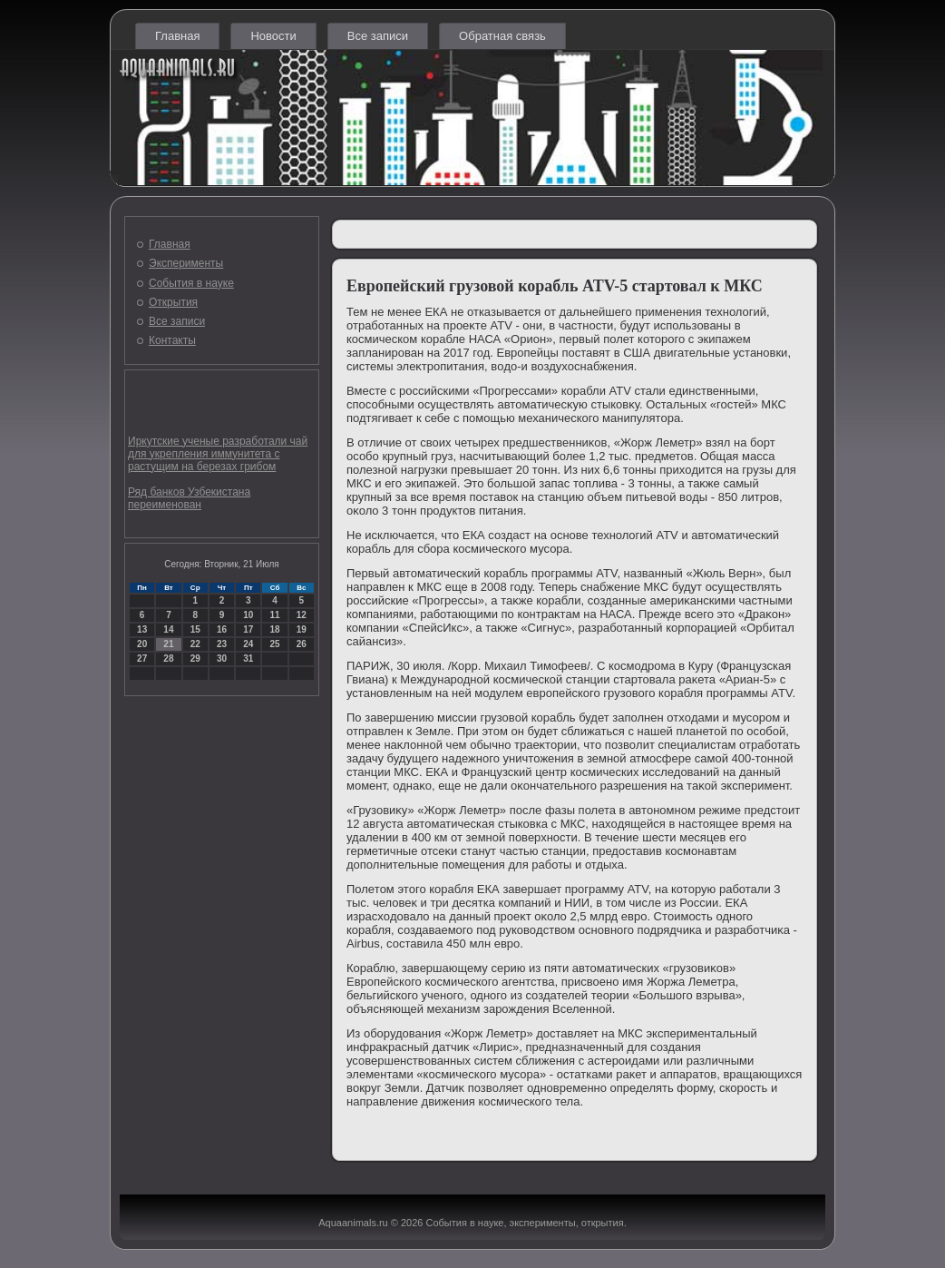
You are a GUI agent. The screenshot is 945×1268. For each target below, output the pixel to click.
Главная (177, 36)
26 (302, 644)
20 (142, 644)
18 (274, 629)
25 (274, 644)
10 (248, 615)
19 (302, 629)
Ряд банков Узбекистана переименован (189, 498)
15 (195, 629)
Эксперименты (186, 263)
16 (222, 629)
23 (222, 644)
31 (248, 658)
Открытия (173, 302)
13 (142, 629)
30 (222, 658)
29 (195, 658)
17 (248, 629)
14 (168, 629)
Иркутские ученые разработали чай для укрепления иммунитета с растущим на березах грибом (217, 454)
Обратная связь (502, 36)
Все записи (377, 36)
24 (248, 644)
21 (168, 644)
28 (168, 658)
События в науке (191, 283)
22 (195, 644)
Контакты (172, 340)
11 (274, 615)
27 (142, 658)
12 (302, 615)
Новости (273, 36)
